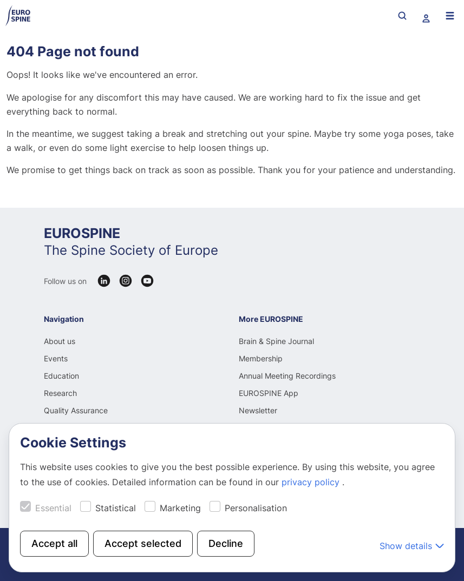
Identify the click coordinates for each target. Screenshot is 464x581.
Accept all (54, 543)
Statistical (115, 508)
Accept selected (142, 543)
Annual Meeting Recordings (287, 375)
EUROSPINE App (268, 393)
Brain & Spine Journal (276, 341)
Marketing (180, 508)
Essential (53, 508)
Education (61, 375)
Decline (225, 543)
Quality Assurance (76, 410)
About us (59, 341)
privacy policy (312, 482)
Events (56, 358)
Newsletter (258, 410)
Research (60, 393)
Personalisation (256, 508)
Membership (261, 358)
